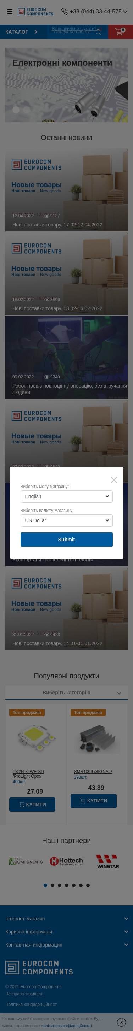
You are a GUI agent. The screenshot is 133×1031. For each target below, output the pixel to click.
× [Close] (114, 480)
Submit (66, 539)
